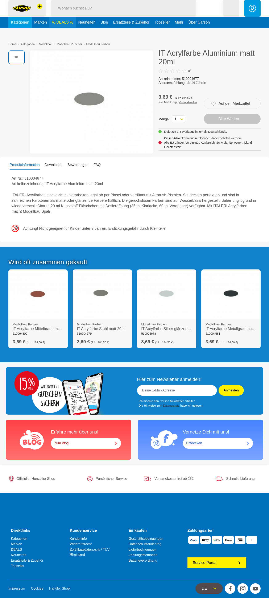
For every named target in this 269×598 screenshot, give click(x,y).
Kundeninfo (78, 538)
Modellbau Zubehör (69, 44)
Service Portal (217, 563)
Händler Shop (59, 588)
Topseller (162, 32)
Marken (40, 32)
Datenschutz (171, 405)
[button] (231, 13)
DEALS (63, 32)
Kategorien (20, 32)
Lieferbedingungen (143, 549)
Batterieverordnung (143, 560)
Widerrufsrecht (81, 544)
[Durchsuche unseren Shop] (123, 13)
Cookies (37, 588)
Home (12, 44)
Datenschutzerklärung (145, 544)
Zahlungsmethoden (143, 555)
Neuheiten (86, 32)
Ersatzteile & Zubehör (131, 32)
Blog (104, 32)
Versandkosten (188, 102)
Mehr (179, 32)
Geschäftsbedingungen (146, 538)
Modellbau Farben (98, 44)
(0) (174, 71)
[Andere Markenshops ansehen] (39, 11)
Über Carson (199, 32)
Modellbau (46, 44)
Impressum (16, 588)
